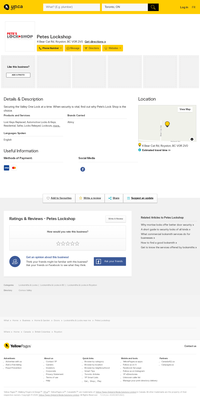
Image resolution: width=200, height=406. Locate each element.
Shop (92, 381)
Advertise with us (14, 362)
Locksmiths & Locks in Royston (82, 285)
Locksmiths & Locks (28, 285)
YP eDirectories (130, 374)
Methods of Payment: (18, 158)
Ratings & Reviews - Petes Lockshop (42, 219)
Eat (85, 381)
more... (56, 125)
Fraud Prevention (13, 368)
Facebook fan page (132, 368)
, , (71, 41)
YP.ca (45, 392)
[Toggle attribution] (192, 139)
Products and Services (17, 115)
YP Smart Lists (91, 377)
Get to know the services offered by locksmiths (168, 247)
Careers (49, 365)
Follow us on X (130, 365)
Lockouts (47, 125)
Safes (20, 125)
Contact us (190, 346)
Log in (184, 7)
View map (185, 109)
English (8, 140)
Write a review (115, 219)
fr (194, 7)
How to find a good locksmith (158, 243)
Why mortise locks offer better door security (166, 225)
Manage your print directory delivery (140, 381)
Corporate (51, 371)
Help (48, 381)
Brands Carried (76, 115)
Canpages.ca (167, 365)
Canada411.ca (168, 362)
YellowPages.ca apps (132, 362)
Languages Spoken (15, 133)
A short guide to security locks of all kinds (164, 229)
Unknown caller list (131, 377)
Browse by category (94, 362)
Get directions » (95, 41)
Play (99, 381)
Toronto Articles (92, 374)
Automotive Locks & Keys (41, 122)
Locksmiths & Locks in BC (52, 285)
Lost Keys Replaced (15, 122)
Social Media (87, 158)
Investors (50, 368)
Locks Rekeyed (32, 125)
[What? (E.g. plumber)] (71, 7)
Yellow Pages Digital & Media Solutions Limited (116, 392)
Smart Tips (89, 371)
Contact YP (51, 362)
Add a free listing (13, 365)
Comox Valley (25, 290)
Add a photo (18, 75)
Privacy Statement (54, 374)
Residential (10, 125)
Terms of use (52, 377)
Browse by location (93, 365)
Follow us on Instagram (134, 371)
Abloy (70, 122)
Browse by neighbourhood (97, 368)
